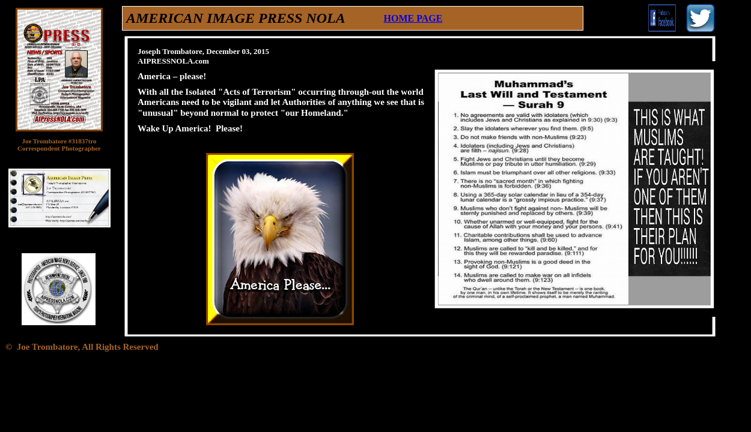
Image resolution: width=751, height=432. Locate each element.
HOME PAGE (413, 18)
